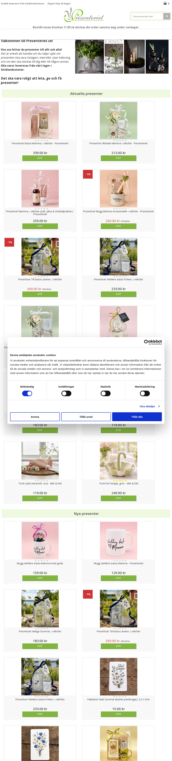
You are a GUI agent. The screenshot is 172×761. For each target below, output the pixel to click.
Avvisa (35, 416)
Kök (152, 32)
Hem (138, 32)
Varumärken (8, 728)
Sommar (81, 33)
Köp (22, 158)
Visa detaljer (147, 406)
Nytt (6, 33)
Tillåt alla (137, 416)
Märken (88, 40)
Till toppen (86, 711)
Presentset (100, 32)
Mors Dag (22, 32)
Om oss (5, 739)
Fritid (165, 32)
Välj (22, 521)
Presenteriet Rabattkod (14, 744)
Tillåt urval (86, 416)
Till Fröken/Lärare (46, 32)
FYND (101, 40)
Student (66, 33)
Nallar (4, 749)
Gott (73, 40)
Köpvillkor (6, 733)
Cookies (5, 723)
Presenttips (121, 32)
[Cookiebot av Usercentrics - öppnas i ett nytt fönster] (146, 342)
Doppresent (8, 754)
